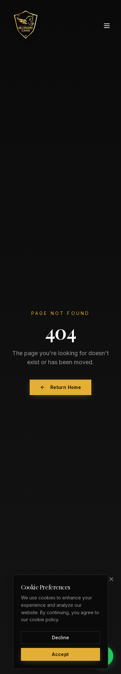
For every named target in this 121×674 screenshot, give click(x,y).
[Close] (111, 579)
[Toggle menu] (106, 25)
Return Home (60, 387)
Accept (60, 654)
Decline (60, 637)
